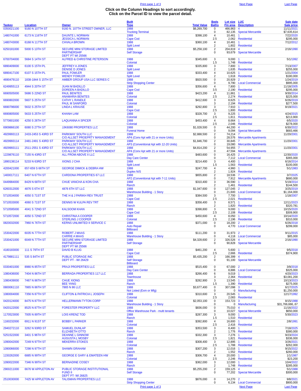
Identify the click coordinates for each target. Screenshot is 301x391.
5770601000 (11, 120)
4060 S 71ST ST (35, 202)
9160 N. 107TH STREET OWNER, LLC (86, 28)
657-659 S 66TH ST (37, 168)
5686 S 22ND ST (35, 93)
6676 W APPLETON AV (39, 369)
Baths (215, 25)
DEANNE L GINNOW (75, 335)
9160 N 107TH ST (36, 28)
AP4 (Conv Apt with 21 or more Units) (150, 137)
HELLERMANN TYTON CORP (81, 301)
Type (130, 25)
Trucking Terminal (138, 32)
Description (246, 25)
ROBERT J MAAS (73, 233)
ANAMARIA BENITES (76, 96)
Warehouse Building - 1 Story (145, 192)
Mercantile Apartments (252, 137)
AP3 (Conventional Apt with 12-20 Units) (152, 144)
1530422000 (11, 233)
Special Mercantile (249, 32)
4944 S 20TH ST (35, 86)
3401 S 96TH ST (35, 335)
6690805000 (11, 113)
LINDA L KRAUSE (73, 107)
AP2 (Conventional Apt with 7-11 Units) (151, 178)
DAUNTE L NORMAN (75, 35)
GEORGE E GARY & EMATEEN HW (85, 355)
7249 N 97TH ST (35, 342)
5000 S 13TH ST (35, 49)
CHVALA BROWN (73, 42)
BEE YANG (69, 283)
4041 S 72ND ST (35, 209)
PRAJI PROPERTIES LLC (78, 267)
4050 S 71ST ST (35, 195)
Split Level (133, 45)
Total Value (200, 25)
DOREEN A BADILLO (75, 89)
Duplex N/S (134, 171)
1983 (294, 168)
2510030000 (11, 379)
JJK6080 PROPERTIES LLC (80, 127)
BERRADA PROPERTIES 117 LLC (84, 273)
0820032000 (11, 223)
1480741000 (11, 35)
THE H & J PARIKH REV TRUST (82, 195)
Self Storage (134, 52)
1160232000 (11, 321)
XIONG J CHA (71, 161)
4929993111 (11, 148)
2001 (294, 134)
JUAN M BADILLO (73, 86)
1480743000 (11, 42)
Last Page (291, 4)
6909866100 (11, 127)
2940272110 (11, 328)
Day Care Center (137, 158)
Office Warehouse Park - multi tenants (150, 311)
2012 (294, 42)
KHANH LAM (70, 113)
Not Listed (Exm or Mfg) (142, 290)
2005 (294, 86)
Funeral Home (136, 130)
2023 (294, 202)
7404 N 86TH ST (35, 273)
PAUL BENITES (72, 93)
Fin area (229, 25)
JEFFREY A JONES (74, 66)
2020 (294, 35)
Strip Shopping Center (140, 83)
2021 (294, 28)
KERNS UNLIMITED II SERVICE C (84, 223)
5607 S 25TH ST (35, 100)
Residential (245, 38)
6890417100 (11, 73)
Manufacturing (247, 290)
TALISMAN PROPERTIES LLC (81, 379)
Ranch (131, 185)
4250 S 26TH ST (35, 120)
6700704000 (11, 59)
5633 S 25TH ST (35, 113)
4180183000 (11, 250)
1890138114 (11, 161)
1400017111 (11, 175)
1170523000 (11, 314)
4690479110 (11, 79)
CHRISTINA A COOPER (77, 216)
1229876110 (11, 154)
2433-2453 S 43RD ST (39, 134)
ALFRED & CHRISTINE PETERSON (85, 59)
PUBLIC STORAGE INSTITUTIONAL (85, 369)
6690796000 (11, 107)
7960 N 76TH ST (35, 223)
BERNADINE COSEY (75, 362)
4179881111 (11, 256)
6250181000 (11, 49)
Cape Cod (133, 38)
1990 (294, 49)
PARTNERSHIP (72, 52)
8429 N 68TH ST (35, 182)
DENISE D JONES (74, 69)
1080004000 (11, 294)
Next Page (246, 4)
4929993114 (11, 141)
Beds (214, 22)
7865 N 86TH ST (35, 287)
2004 (294, 73)
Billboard (132, 229)
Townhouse (134, 277)
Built (130, 22)
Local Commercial (249, 83)
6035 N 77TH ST (35, 233)
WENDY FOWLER (73, 76)
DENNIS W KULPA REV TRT (80, 202)
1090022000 (11, 362)
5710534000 (11, 195)
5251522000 (11, 335)
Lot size (230, 22)
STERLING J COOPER (76, 219)
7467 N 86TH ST (35, 280)
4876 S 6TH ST (34, 188)
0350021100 (11, 28)
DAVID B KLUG (72, 250)
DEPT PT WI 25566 (74, 55)
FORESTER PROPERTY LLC (81, 307)
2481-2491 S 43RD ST (39, 141)
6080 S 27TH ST (35, 127)
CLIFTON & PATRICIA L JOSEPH (83, 294)
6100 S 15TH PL (35, 66)
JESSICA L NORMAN (75, 38)
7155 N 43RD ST (35, 154)
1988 (130, 28)
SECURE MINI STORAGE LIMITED (84, 49)
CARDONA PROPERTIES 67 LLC (83, 175)
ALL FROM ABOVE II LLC (78, 154)
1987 (294, 355)
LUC (241, 22)
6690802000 (11, 100)
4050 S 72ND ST (35, 216)
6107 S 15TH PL (35, 73)
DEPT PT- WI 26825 (75, 375)
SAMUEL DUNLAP (74, 328)
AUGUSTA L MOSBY (75, 338)
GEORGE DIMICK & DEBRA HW (83, 168)
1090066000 (11, 348)
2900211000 (11, 369)
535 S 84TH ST (34, 256)
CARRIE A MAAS (73, 236)
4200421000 (11, 168)
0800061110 (11, 287)
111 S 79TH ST (34, 250)
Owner (66, 25)
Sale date (291, 22)
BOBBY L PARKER (74, 321)
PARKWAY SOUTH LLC (77, 134)
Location (30, 25)
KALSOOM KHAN (73, 209)
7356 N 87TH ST (35, 294)
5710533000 (11, 202)
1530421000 (11, 239)
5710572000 (11, 216)
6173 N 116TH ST (36, 35)
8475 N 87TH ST (35, 301)
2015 (294, 113)
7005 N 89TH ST (35, 314)
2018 (294, 223)
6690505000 (11, 93)
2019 (294, 79)
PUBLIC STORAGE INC (77, 256)
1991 (294, 321)
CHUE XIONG (71, 280)
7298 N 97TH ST (35, 348)
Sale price (291, 25)
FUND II (67, 372)
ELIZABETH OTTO (74, 331)
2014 (294, 93)
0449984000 (11, 182)
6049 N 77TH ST (35, 239)
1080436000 (11, 273)
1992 (294, 59)
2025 (294, 175)
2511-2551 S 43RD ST (39, 148)
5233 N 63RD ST (35, 161)
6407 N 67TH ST (35, 175)
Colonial (132, 62)
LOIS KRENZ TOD (74, 314)
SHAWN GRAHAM (74, 348)
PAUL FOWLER (72, 73)
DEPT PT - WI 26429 (75, 260)
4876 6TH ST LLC (73, 188)
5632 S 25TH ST (35, 107)
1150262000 (11, 355)
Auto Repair (134, 226)
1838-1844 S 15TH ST (39, 79)
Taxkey (8, 25)
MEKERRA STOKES (75, 342)
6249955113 (11, 86)
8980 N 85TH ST (35, 267)
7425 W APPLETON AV (39, 379)
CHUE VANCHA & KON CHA (80, 182)
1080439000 (11, 280)
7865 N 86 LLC (71, 287)
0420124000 (11, 301)
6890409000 (11, 66)
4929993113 (11, 134)
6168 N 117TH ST (36, 42)
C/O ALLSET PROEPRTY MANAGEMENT (88, 137)
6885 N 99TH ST (35, 355)
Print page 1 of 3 (150, 4)
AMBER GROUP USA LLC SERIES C (86, 79)
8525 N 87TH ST (35, 307)
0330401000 (11, 267)
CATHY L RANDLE (74, 100)
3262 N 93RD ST (35, 328)
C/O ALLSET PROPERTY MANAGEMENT (88, 144)
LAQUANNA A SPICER (76, 120)
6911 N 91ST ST (35, 321)
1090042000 (11, 342)
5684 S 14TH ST (35, 59)
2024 (294, 335)
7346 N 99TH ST (35, 362)
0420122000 (11, 307)
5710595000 (11, 209)
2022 (294, 127)
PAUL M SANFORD (74, 103)
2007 (294, 66)
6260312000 (11, 188)
